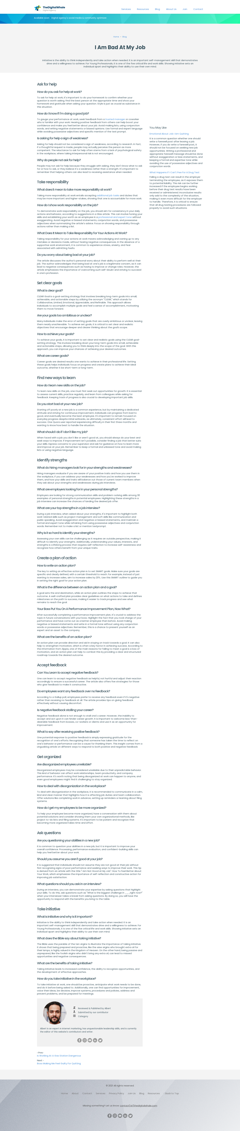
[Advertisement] (176, 100)
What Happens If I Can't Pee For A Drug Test (174, 172)
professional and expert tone (115, 217)
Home (64, 1093)
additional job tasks (108, 195)
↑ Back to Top (171, 1093)
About (75, 1093)
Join (185, 9)
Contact (198, 9)
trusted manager (115, 119)
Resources (143, 9)
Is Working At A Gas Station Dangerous (59, 1055)
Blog (157, 9)
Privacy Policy (116, 1093)
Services (126, 9)
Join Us (132, 1093)
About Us (171, 9)
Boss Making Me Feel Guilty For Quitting (59, 1063)
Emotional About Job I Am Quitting (169, 133)
